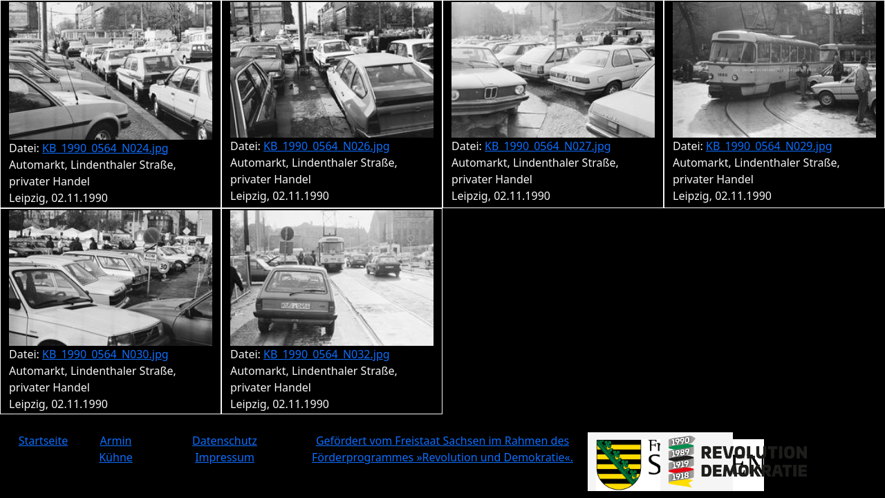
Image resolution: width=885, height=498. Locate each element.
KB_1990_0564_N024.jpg (105, 148)
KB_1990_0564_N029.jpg (769, 146)
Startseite (43, 440)
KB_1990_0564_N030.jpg (105, 354)
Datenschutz (224, 440)
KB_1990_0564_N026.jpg (326, 146)
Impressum (224, 457)
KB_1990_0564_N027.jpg (548, 146)
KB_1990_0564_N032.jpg (326, 354)
